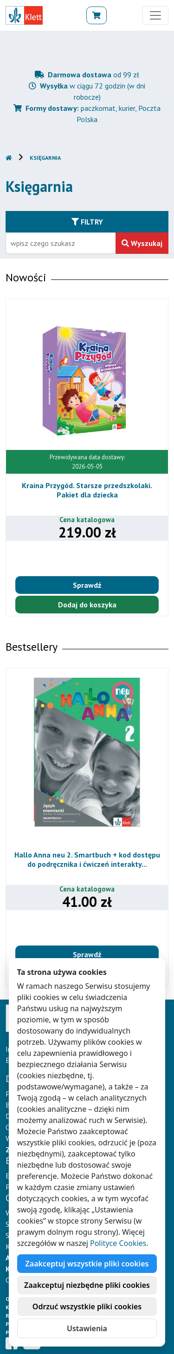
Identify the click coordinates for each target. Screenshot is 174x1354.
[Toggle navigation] (155, 15)
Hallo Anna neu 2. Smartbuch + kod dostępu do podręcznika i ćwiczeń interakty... (87, 859)
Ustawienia (87, 1328)
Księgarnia (45, 157)
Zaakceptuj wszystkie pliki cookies (87, 1264)
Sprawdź (87, 585)
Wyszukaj (142, 243)
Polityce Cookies (118, 1243)
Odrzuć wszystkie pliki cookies (87, 1306)
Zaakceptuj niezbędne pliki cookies (87, 1285)
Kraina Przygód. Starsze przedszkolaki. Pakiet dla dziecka (87, 490)
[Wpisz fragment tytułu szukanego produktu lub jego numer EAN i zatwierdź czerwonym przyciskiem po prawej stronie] (61, 243)
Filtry (87, 221)
